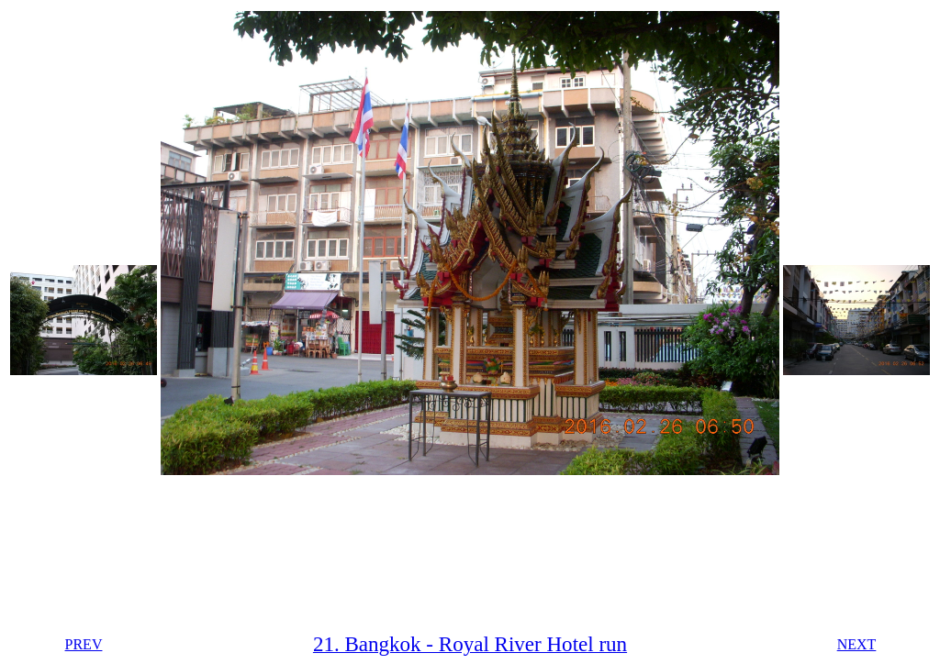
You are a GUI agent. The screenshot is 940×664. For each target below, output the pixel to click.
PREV (84, 644)
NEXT (857, 644)
